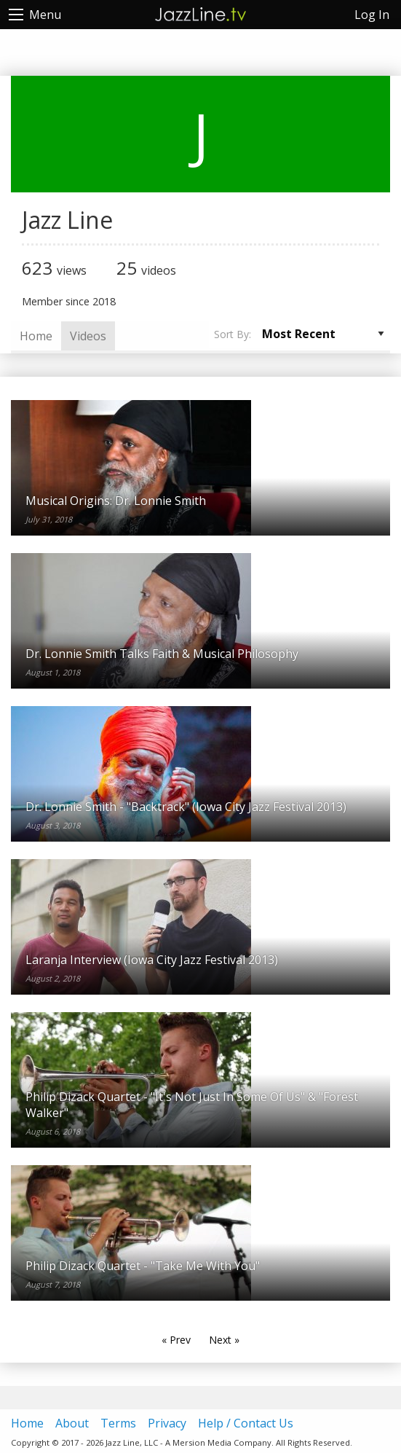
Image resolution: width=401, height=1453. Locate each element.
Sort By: (232, 334)
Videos (88, 336)
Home (36, 336)
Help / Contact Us (245, 1423)
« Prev (176, 1340)
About (72, 1423)
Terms (118, 1423)
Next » (224, 1340)
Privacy (167, 1423)
